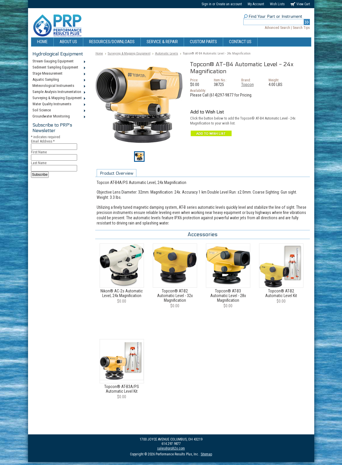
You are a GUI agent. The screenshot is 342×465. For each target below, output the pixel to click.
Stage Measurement (58, 73)
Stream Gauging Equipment (58, 61)
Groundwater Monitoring (58, 116)
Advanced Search (277, 28)
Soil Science (58, 110)
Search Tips (301, 28)
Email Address (43, 141)
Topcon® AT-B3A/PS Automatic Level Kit (121, 389)
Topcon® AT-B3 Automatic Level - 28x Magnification (228, 296)
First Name (39, 152)
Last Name (38, 163)
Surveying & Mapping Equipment (58, 98)
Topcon (247, 84)
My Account (256, 4)
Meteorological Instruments (58, 86)
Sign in (206, 4)
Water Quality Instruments (58, 104)
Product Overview (116, 173)
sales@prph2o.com (171, 448)
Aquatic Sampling (58, 80)
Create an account (229, 4)
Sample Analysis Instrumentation (58, 92)
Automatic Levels (166, 53)
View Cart (303, 4)
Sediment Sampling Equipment (58, 67)
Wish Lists (277, 4)
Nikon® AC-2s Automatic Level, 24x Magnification (121, 293)
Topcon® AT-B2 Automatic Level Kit (281, 293)
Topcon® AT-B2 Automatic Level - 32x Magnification (175, 296)
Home (99, 53)
